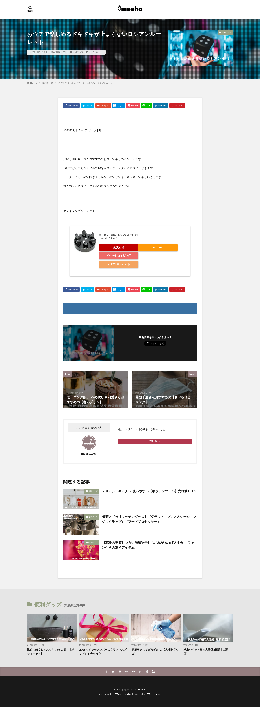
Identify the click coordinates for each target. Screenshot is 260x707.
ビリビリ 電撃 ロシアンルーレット (119, 234)
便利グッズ (77, 52)
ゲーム (91, 52)
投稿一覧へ (154, 441)
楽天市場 (118, 247)
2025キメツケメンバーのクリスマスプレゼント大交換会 (102, 651)
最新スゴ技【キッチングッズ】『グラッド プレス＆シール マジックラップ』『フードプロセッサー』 (149, 519)
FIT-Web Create (120, 693)
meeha (141, 689)
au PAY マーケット (118, 264)
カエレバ (112, 238)
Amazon (158, 247)
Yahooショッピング (119, 255)
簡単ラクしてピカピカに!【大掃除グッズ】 (155, 651)
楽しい (99, 52)
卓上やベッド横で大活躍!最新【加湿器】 (205, 651)
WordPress (154, 693)
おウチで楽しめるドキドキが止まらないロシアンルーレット (87, 82)
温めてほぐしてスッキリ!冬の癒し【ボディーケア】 (50, 651)
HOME (33, 82)
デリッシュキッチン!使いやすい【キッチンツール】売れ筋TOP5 (149, 491)
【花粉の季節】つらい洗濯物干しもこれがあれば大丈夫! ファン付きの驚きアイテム (148, 544)
